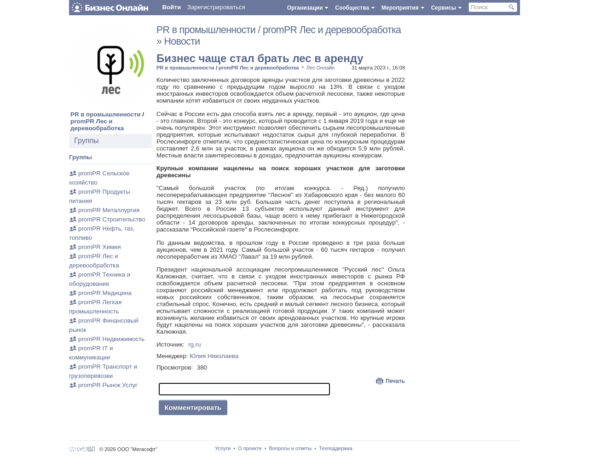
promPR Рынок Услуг (108, 385)
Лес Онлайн (320, 67)
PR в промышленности (105, 114)
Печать (395, 381)
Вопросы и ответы (290, 448)
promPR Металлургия (108, 210)
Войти (171, 7)
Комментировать (193, 407)
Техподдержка (335, 448)
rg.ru (194, 344)
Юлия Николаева (214, 356)
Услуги (223, 448)
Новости (182, 41)
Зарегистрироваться (216, 7)
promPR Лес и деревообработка (97, 125)
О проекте (250, 448)
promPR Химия (99, 246)
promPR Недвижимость (111, 339)
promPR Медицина (105, 292)
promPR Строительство (111, 219)
